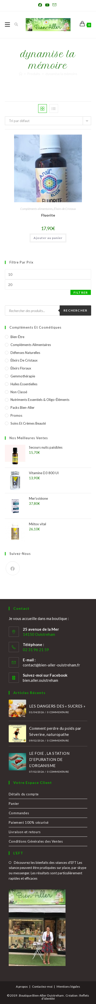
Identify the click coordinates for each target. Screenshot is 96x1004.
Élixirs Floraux (20, 368)
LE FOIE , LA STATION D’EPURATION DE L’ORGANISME (49, 759)
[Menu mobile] (8, 24)
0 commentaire (58, 712)
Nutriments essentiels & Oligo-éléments (39, 400)
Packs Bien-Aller (22, 407)
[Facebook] (13, 568)
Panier (14, 804)
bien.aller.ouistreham (40, 680)
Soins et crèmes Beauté (28, 423)
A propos (22, 986)
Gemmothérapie (22, 376)
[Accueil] (20, 74)
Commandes (19, 813)
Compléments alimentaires (36, 209)
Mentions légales (68, 986)
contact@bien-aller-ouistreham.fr (51, 665)
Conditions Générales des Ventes (36, 841)
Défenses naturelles (25, 353)
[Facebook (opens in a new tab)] (41, 5)
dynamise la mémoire (61, 74)
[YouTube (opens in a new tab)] (47, 5)
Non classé (18, 392)
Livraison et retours (25, 832)
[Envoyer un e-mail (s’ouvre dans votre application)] (54, 5)
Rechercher (75, 310)
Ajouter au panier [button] (48, 238)
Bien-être (17, 337)
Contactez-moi (42, 986)
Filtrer (80, 292)
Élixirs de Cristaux (65, 209)
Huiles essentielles (23, 384)
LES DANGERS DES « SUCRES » (57, 706)
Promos (16, 415)
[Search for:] (14, 24)
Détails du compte (24, 794)
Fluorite (48, 215)
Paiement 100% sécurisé (29, 822)
